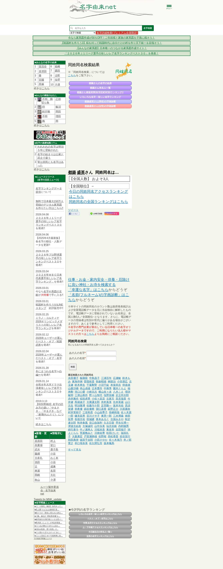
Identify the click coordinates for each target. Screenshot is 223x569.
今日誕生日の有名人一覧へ (100, 532)
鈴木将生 (80, 385)
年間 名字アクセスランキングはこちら (100, 523)
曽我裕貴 (89, 381)
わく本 (54, 458)
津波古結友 (74, 426)
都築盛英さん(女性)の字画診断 (100, 106)
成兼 (53, 466)
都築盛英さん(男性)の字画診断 (100, 101)
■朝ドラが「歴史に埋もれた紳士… (49, 513)
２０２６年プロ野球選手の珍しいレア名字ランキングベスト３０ (49, 258)
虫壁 (57, 79)
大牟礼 (39, 458)
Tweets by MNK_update (48, 499)
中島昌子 (94, 378)
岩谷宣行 (125, 436)
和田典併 (73, 439)
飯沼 (58, 106)
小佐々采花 (98, 398)
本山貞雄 (85, 388)
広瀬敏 (117, 378)
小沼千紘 (103, 385)
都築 (72, 172)
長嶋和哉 (114, 412)
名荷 (53, 470)
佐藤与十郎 (93, 405)
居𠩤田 (43, 71)
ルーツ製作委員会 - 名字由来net (49, 490)
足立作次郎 (122, 395)
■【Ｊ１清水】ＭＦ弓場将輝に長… (49, 536)
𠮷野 (57, 75)
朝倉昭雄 (101, 381)
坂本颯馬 (109, 443)
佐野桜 (102, 436)
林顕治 (112, 381)
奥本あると (102, 419)
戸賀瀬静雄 (90, 436)
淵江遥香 (101, 409)
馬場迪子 (80, 402)
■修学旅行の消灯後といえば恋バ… (49, 519)
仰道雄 (126, 385)
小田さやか (100, 439)
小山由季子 (100, 412)
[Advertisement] (100, 137)
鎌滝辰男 (80, 415)
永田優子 (73, 378)
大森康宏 (77, 436)
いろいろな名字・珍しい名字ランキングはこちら (100, 514)
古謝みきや (117, 419)
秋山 (37, 479)
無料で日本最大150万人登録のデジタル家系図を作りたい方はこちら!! (50, 204)
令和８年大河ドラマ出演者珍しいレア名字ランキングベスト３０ (49, 388)
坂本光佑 (118, 405)
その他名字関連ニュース (43, 538)
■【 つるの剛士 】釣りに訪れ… (47, 526)
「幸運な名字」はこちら (88, 290)
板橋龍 (84, 378)
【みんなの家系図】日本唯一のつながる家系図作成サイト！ (111, 48)
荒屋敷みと (86, 433)
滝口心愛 (80, 391)
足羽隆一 (106, 405)
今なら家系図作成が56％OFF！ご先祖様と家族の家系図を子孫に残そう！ (111, 37)
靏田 (57, 70)
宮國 (41, 79)
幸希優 (78, 409)
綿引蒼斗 (73, 429)
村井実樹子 (74, 412)
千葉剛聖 (92, 385)
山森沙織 (73, 388)
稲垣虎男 (85, 398)
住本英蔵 (118, 402)
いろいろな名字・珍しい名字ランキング (100, 97)
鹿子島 (54, 449)
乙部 (58, 99)
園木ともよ (119, 388)
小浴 (53, 462)
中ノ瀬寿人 (86, 429)
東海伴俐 (77, 381)
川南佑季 (99, 433)
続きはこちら (43, 424)
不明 (44, 116)
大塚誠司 (87, 426)
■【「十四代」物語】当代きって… (49, 506)
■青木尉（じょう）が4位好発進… (48, 523)
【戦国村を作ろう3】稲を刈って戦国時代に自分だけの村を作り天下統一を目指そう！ (111, 43)
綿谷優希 (89, 409)
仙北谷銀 (111, 426)
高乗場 (39, 445)
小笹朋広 (122, 381)
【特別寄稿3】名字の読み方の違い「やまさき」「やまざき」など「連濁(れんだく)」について (50, 411)
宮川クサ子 (93, 415)
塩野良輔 (109, 395)
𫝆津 (57, 84)
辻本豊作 (97, 388)
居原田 (39, 441)
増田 (58, 116)
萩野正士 (113, 409)
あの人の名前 (77, 358)
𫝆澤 (53, 479)
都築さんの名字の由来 (100, 83)
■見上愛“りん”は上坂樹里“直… (47, 509)
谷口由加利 (95, 422)
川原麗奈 (125, 409)
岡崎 (37, 475)
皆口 (53, 445)
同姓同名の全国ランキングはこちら (98, 202)
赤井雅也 (73, 398)
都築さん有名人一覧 (100, 87)
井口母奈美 (81, 443)
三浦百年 (106, 378)
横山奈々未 (105, 391)
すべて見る (74, 449)
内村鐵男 (123, 426)
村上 (53, 441)
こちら (46, 88)
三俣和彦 (87, 412)
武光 (37, 449)
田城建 (90, 419)
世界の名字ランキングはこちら (100, 536)
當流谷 (43, 66)
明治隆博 (80, 405)
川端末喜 (99, 429)
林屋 (37, 470)
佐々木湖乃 (115, 439)
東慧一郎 (106, 415)
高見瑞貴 (121, 398)
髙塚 (41, 84)
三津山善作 (81, 395)
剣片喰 (45, 111)
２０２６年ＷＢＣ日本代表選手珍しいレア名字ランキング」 (49, 278)
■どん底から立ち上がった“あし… (48, 532)
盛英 (81, 172)
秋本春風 (82, 422)
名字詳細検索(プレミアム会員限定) (117, 32)
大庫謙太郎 (93, 402)
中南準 (108, 388)
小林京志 (92, 391)
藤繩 (37, 453)
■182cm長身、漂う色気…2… (46, 529)
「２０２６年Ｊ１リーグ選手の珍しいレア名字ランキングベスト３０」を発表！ (111, 53)
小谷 (53, 453)
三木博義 (118, 415)
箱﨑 (57, 66)
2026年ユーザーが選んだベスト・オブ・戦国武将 (49, 341)
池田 (37, 462)
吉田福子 (121, 429)
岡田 (58, 111)
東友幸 (110, 429)
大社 (53, 475)
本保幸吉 (115, 385)
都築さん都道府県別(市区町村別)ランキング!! (100, 92)
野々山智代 (95, 395)
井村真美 (106, 402)
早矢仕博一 (122, 422)
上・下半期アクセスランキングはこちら (100, 527)
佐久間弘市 (95, 443)
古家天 (110, 398)
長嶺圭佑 (80, 419)
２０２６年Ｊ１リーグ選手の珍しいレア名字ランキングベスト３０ (49, 221)
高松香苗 (113, 436)
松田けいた (112, 433)
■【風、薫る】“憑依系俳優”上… (47, 516)
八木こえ (118, 391)
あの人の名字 (77, 352)
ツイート (73, 210)
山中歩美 (99, 426)
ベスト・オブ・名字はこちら (100, 518)
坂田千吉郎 (86, 439)
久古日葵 (109, 422)
